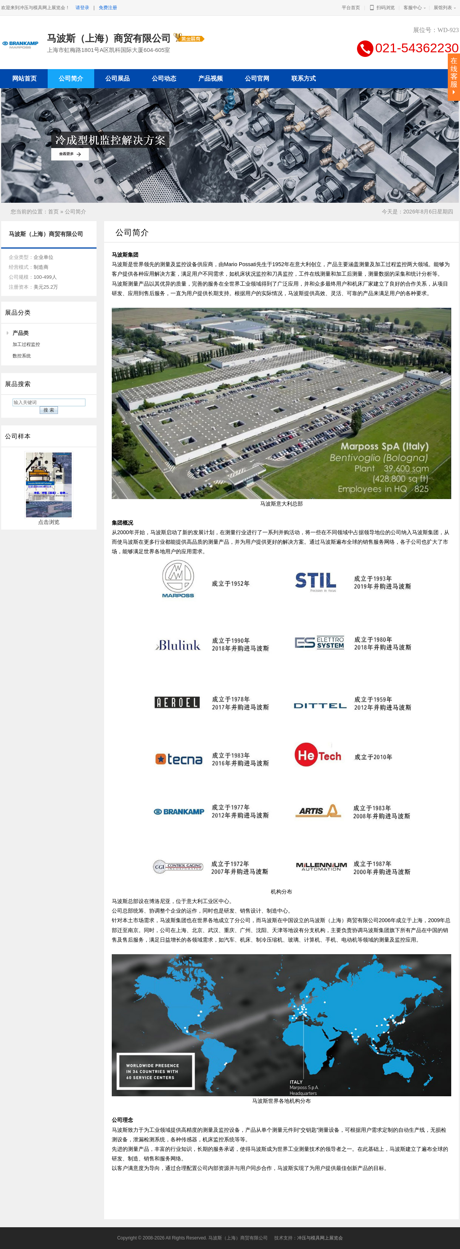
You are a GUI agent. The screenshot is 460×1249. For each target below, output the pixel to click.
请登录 (82, 7)
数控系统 (22, 356)
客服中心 (413, 7)
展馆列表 (443, 7)
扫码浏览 (381, 7)
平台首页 (351, 7)
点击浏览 (48, 519)
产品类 (21, 333)
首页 (53, 211)
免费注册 (108, 7)
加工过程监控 (26, 344)
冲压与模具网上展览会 (320, 1238)
